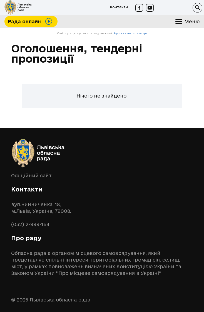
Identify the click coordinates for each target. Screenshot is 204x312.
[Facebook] (139, 8)
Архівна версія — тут (130, 33)
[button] (197, 7)
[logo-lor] (18, 7)
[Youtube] (150, 8)
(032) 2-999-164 (30, 224)
